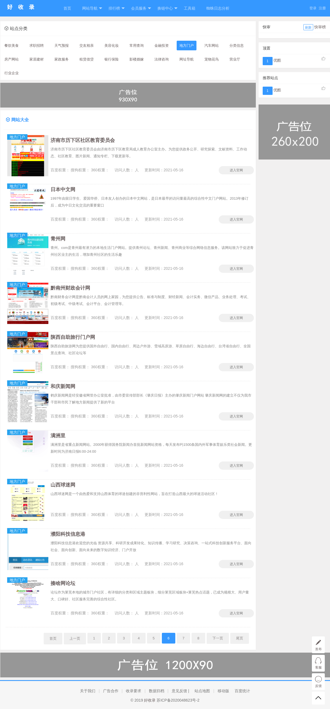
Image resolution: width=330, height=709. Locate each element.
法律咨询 (161, 59)
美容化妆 (111, 45)
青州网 (58, 238)
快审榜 (320, 27)
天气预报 (61, 45)
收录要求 (133, 691)
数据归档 (156, 691)
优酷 (277, 60)
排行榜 (117, 8)
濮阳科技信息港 (68, 534)
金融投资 (161, 45)
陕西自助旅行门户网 (73, 337)
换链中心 (167, 8)
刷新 (308, 27)
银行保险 (111, 59)
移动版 (223, 691)
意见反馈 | (180, 691)
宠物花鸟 (211, 59)
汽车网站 (211, 45)
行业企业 (11, 73)
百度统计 (242, 691)
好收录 (150, 700)
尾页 (239, 638)
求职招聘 (36, 45)
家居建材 (36, 59)
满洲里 (58, 435)
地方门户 (186, 45)
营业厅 (234, 59)
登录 (313, 8)
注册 (322, 8)
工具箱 (189, 8)
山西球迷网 (63, 485)
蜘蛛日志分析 (217, 8)
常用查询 (136, 45)
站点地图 (202, 691)
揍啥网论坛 (63, 583)
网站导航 (92, 8)
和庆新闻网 (63, 386)
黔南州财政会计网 (70, 288)
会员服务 (141, 8)
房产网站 (11, 59)
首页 (67, 8)
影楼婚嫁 (136, 59)
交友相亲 (86, 45)
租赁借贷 (86, 59)
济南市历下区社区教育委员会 (83, 140)
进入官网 (236, 170)
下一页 (217, 638)
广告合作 (110, 691)
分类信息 (236, 45)
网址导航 (186, 59)
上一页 (75, 638)
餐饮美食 (11, 45)
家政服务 (61, 59)
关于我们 (87, 691)
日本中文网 (63, 189)
